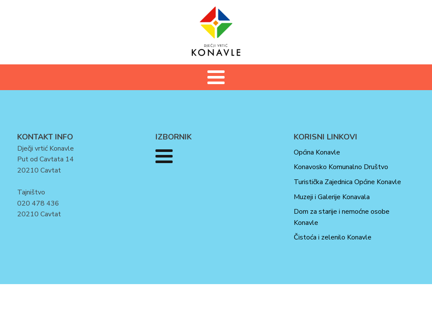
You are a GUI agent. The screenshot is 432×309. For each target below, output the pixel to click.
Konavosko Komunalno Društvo (341, 167)
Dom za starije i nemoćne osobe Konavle (341, 217)
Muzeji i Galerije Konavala (332, 197)
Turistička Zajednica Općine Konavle (347, 182)
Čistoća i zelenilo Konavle (332, 237)
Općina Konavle (317, 152)
